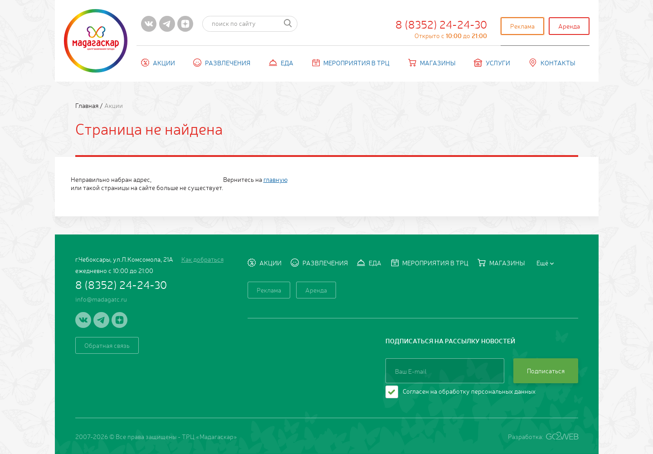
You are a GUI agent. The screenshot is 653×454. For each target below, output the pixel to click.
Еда (281, 63)
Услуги (492, 63)
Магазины (432, 63)
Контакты (552, 63)
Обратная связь (107, 345)
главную (275, 179)
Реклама (522, 26)
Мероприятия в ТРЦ (351, 63)
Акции (158, 63)
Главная (87, 105)
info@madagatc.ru (101, 299)
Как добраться (202, 259)
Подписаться (546, 370)
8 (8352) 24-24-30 (441, 28)
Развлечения (221, 63)
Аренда (569, 26)
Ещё (545, 263)
